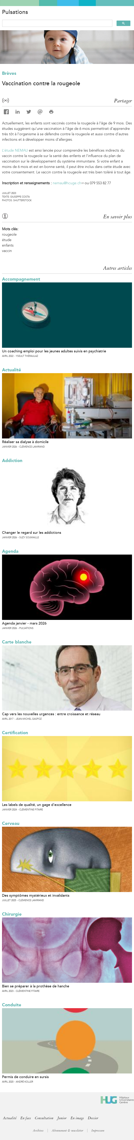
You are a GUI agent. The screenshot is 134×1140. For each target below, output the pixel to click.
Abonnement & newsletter (67, 1131)
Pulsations (15, 12)
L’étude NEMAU (15, 150)
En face (25, 1118)
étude (6, 240)
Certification (15, 732)
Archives (38, 1131)
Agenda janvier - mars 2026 (24, 623)
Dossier (93, 1118)
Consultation (44, 1118)
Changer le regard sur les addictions (31, 532)
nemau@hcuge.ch (68, 183)
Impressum (97, 1131)
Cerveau (10, 823)
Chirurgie (12, 914)
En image (77, 1118)
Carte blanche (16, 642)
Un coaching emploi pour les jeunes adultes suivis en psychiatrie (54, 351)
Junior (62, 1118)
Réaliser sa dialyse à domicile (25, 442)
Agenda (10, 551)
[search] (55, 23)
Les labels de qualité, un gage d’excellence (36, 805)
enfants (8, 245)
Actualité (11, 370)
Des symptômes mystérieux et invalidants (35, 895)
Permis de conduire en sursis (25, 1077)
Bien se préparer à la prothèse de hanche (35, 986)
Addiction (12, 460)
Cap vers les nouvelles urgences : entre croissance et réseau (51, 714)
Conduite (11, 1005)
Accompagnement (21, 279)
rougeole (9, 234)
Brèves (9, 73)
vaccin (7, 251)
